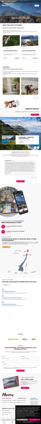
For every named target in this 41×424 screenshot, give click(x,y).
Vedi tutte (20, 181)
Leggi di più (8, 227)
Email (3, 361)
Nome (3, 356)
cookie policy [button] (32, 411)
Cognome (23, 356)
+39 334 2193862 (21, 400)
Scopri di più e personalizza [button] (28, 421)
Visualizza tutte (35, 126)
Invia (20, 370)
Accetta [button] (34, 419)
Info (12, 423)
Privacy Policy (8, 419)
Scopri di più (35, 114)
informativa (17, 367)
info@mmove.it (11, 1)
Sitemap (3, 419)
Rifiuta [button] (22, 419)
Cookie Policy (15, 419)
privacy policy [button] (29, 408)
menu (37, 5)
